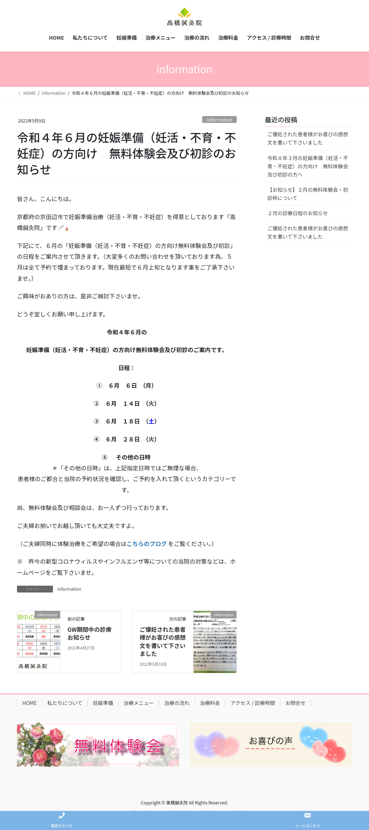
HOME (29, 702)
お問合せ (295, 702)
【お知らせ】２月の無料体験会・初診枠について (307, 193)
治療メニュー (139, 702)
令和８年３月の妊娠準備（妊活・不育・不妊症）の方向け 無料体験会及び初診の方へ (307, 166)
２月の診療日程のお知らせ (297, 213)
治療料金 (210, 702)
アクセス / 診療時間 (253, 702)
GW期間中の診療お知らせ (89, 633)
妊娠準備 (103, 702)
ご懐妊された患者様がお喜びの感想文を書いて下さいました (162, 641)
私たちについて (65, 702)
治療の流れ (177, 702)
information (219, 119)
